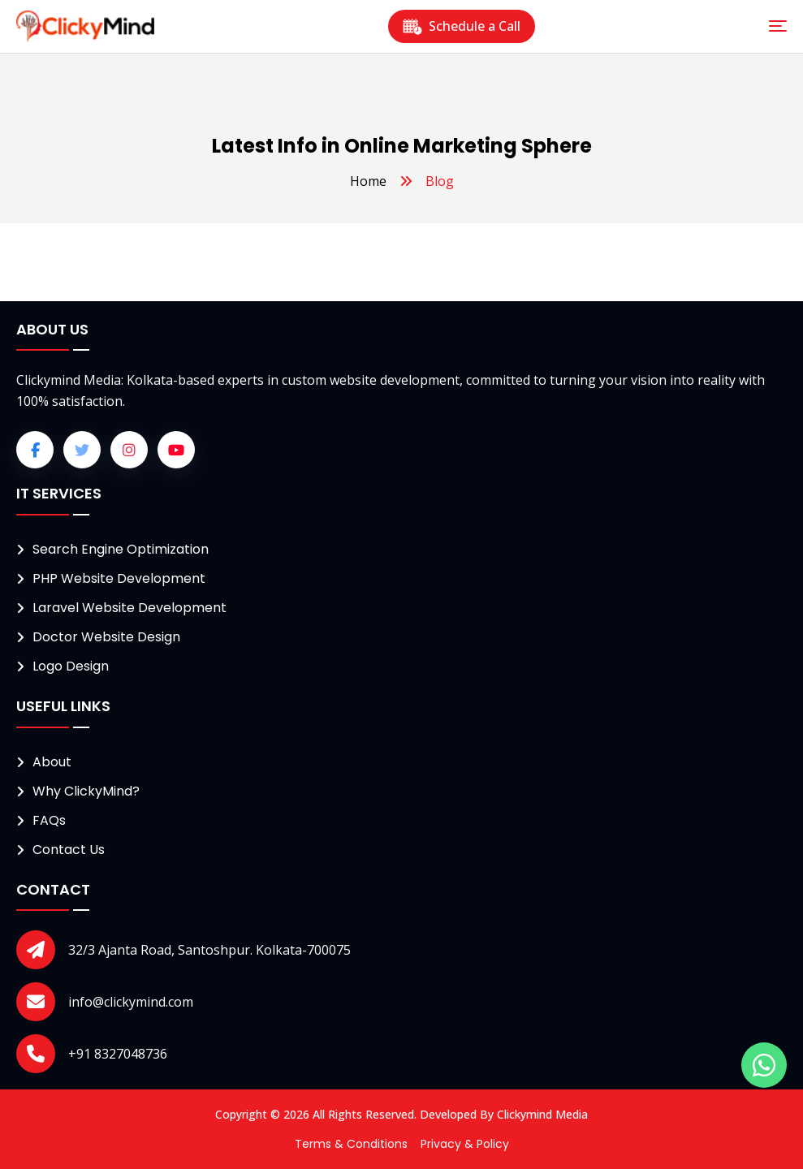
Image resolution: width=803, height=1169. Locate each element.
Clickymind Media (542, 1114)
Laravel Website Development (129, 607)
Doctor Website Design (106, 637)
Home (368, 181)
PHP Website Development (118, 578)
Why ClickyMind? (86, 791)
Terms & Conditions (351, 1144)
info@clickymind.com (130, 1002)
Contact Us (68, 849)
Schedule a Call (461, 26)
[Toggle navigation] (778, 26)
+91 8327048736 (117, 1054)
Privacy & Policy (465, 1144)
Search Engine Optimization (120, 549)
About (51, 762)
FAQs (49, 820)
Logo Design (70, 666)
